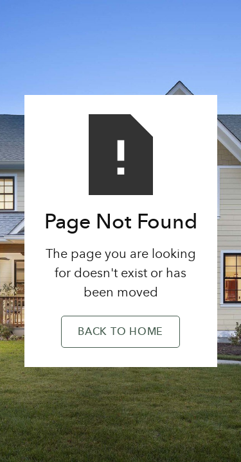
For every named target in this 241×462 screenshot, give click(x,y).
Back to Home (120, 332)
